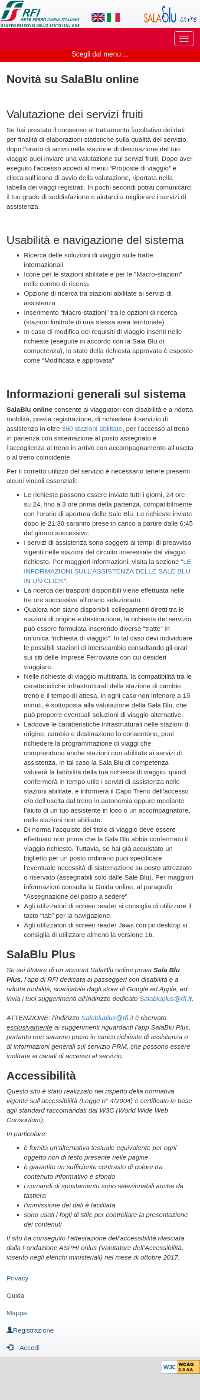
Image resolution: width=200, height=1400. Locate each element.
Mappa (17, 1313)
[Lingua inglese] (98, 17)
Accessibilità (41, 1075)
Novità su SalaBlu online (73, 79)
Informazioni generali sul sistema (96, 393)
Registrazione (30, 1330)
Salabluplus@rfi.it (166, 998)
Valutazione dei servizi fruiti (75, 114)
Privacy (17, 1278)
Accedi (23, 1347)
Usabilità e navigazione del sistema (95, 240)
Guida (15, 1295)
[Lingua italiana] (113, 17)
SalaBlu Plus (41, 954)
